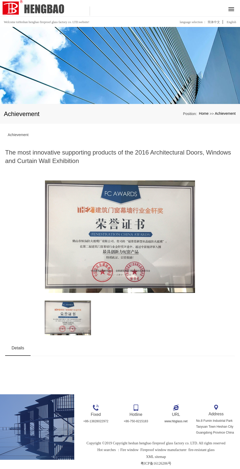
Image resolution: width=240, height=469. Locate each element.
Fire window (129, 450)
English (231, 22)
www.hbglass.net (176, 421)
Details (18, 348)
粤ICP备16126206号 (156, 463)
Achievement (225, 113)
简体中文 (214, 22)
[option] (120, 237)
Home (203, 113)
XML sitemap (156, 457)
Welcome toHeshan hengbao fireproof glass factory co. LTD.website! (46, 22)
